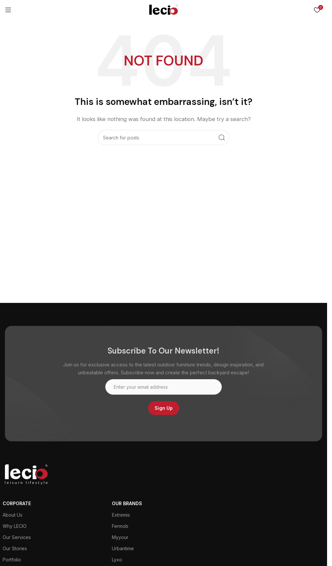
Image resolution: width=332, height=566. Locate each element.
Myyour (120, 537)
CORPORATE (17, 503)
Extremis (121, 515)
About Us (12, 515)
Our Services (17, 537)
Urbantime (123, 548)
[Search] (163, 137)
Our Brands (127, 503)
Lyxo (117, 559)
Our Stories (15, 548)
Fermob (120, 526)
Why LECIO (15, 526)
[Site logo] (163, 9)
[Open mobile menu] (8, 9)
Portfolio (12, 559)
